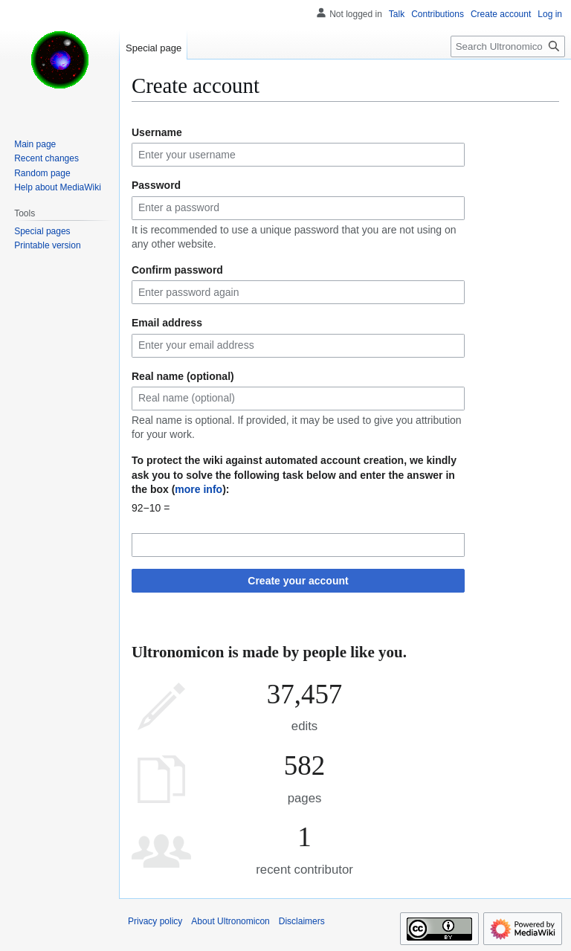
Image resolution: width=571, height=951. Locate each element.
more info (198, 489)
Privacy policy (155, 921)
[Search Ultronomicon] (508, 46)
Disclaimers (302, 921)
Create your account (298, 581)
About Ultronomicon (230, 921)
